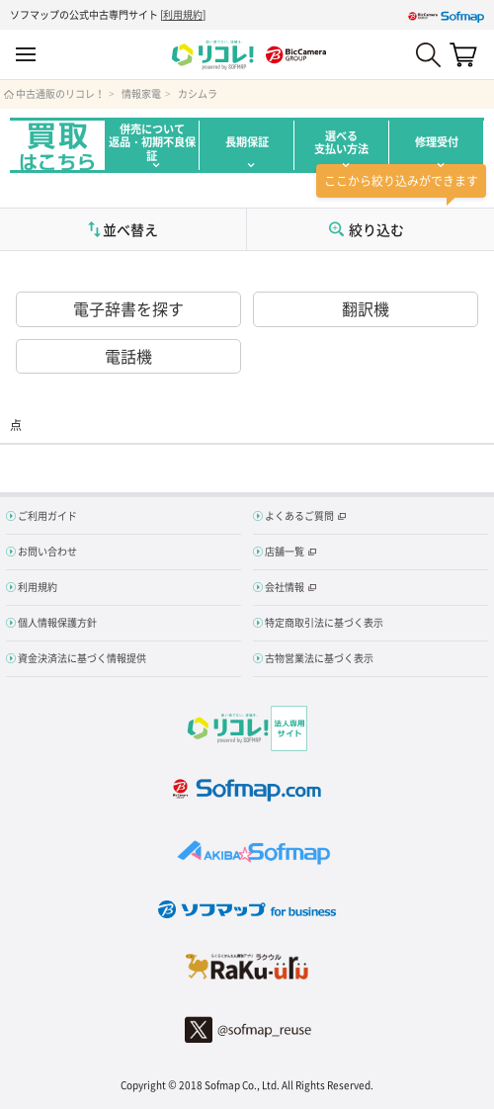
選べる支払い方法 (341, 142)
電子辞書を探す (128, 308)
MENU (26, 54)
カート (463, 54)
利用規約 (183, 14)
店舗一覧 (284, 551)
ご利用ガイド (47, 515)
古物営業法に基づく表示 (319, 657)
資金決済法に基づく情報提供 (82, 657)
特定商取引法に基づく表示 (324, 622)
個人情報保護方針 (57, 622)
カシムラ (197, 94)
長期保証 (247, 141)
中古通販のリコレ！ (60, 94)
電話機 (128, 356)
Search (428, 55)
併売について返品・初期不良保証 (152, 142)
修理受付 (436, 141)
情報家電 (141, 94)
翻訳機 (365, 308)
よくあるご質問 (299, 515)
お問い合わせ (47, 551)
